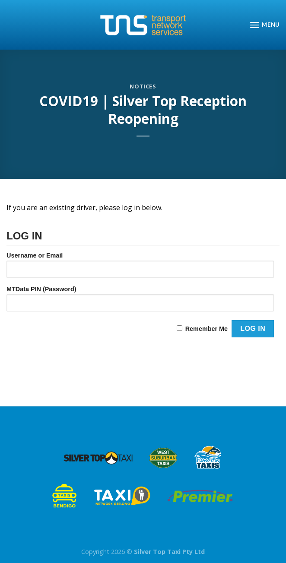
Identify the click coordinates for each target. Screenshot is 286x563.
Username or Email (34, 255)
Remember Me (206, 328)
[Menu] (264, 24)
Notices (143, 86)
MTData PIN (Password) (41, 289)
